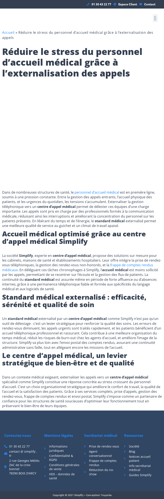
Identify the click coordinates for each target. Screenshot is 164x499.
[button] (155, 18)
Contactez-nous (17, 435)
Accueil (8, 32)
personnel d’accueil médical (97, 192)
